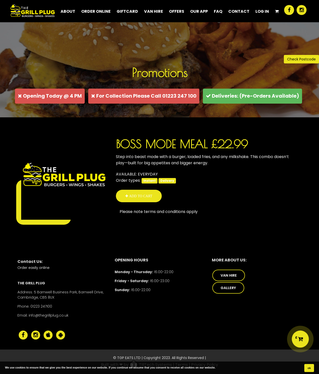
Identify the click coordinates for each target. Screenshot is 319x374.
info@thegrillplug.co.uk (49, 315)
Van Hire (153, 11)
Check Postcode (301, 59)
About (68, 11)
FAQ (218, 11)
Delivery (167, 181)
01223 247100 (41, 306)
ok (309, 368)
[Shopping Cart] (277, 11)
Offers (176, 11)
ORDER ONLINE (96, 11)
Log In (262, 11)
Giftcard (127, 11)
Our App (199, 11)
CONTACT (238, 11)
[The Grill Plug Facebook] (289, 10)
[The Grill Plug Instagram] (302, 10)
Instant (149, 181)
